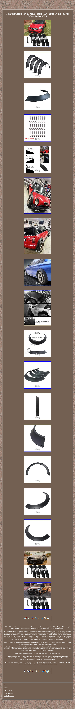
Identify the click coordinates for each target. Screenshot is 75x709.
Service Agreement (9, 696)
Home (5, 685)
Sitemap (6, 687)
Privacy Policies (8, 693)
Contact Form (8, 690)
